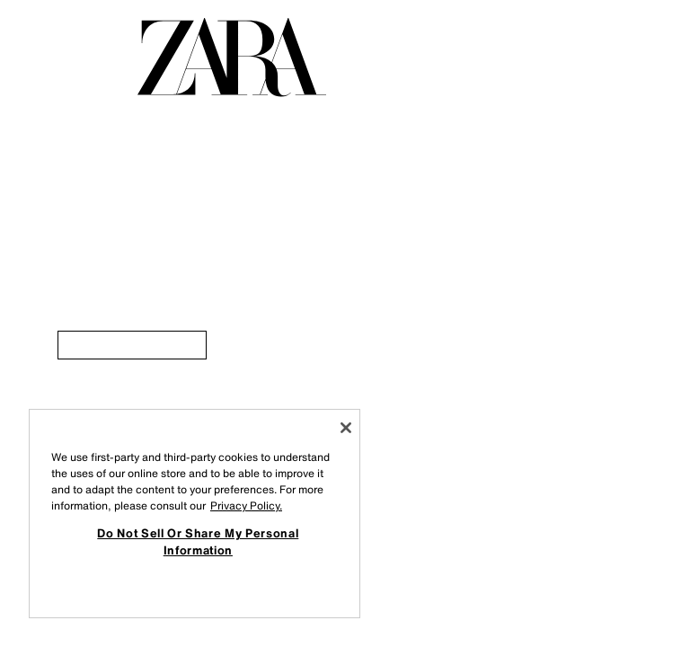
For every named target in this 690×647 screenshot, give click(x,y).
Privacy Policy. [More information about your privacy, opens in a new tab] (246, 505)
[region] (194, 513)
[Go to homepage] (231, 57)
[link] (132, 345)
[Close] (346, 428)
